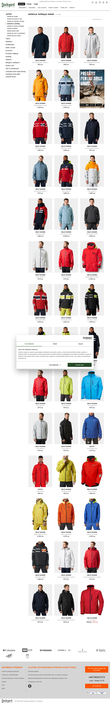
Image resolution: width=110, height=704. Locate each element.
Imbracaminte (22, 7)
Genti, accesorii (42, 7)
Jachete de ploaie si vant (14, 19)
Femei (29, 4)
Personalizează (54, 365)
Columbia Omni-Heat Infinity (16, 72)
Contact (4, 682)
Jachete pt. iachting (13, 23)
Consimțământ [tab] (29, 344)
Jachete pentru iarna (13, 31)
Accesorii (9, 51)
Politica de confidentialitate (10, 675)
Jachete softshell (12, 28)
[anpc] (91, 693)
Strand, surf (63, 7)
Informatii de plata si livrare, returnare (13, 678)
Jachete (9, 14)
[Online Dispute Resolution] (101, 693)
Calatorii (8, 60)
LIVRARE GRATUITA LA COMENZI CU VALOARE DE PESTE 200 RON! (55, 1)
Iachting (8, 57)
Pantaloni (9, 42)
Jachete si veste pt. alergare (15, 26)
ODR (3, 685)
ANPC (3, 688)
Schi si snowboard (12, 69)
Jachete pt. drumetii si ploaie (15, 21)
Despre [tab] (81, 344)
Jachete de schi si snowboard (16, 33)
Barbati (21, 4)
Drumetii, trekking (53, 7)
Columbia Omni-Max (13, 74)
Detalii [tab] (55, 344)
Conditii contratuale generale (10, 671)
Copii (36, 4)
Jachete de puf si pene (14, 35)
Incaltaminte (32, 7)
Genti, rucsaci (10, 48)
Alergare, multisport (13, 63)
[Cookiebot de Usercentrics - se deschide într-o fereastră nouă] (84, 338)
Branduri (72, 7)
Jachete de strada (12, 16)
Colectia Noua (11, 77)
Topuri (8, 39)
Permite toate (80, 365)
